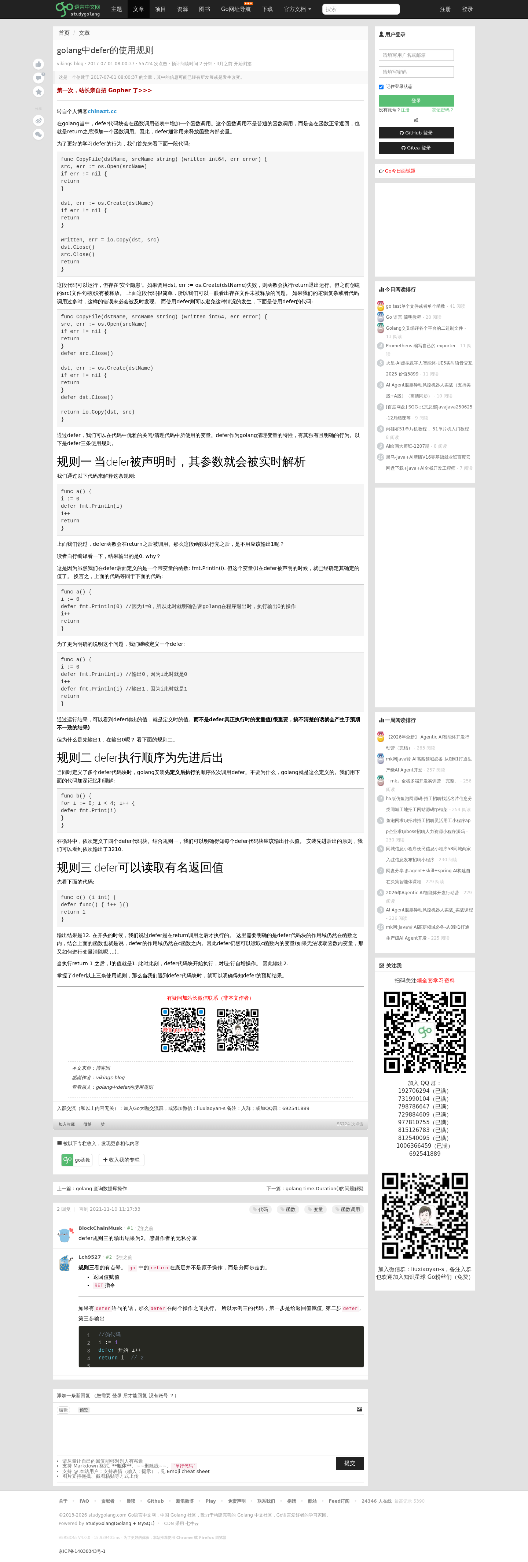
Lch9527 (89, 1257)
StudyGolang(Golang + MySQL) (119, 1523)
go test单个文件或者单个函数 (415, 306)
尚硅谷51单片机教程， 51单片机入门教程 (427, 429)
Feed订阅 (339, 1501)
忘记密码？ (443, 109)
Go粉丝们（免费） (451, 1277)
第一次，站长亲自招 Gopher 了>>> (104, 90)
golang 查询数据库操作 (101, 1188)
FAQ (84, 1501)
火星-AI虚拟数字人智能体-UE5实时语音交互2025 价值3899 (429, 368)
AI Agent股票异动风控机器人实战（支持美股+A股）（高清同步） (428, 390)
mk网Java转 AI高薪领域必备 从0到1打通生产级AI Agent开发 (429, 764)
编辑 (63, 1410)
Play (210, 1501)
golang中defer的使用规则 (124, 1087)
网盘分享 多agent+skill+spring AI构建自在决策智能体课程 (428, 876)
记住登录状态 (395, 86)
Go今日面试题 (400, 171)
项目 (160, 9)
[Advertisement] (430, 228)
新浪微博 (185, 1501)
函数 (288, 1209)
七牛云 (192, 1523)
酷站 (312, 1501)
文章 (138, 9)
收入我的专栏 (121, 1160)
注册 (445, 9)
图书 (204, 9)
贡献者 (107, 1501)
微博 (88, 1124)
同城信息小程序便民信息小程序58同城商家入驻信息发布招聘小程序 (428, 854)
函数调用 (348, 1209)
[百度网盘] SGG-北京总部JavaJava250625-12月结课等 (429, 412)
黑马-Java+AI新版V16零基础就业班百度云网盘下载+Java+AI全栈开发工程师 (428, 463)
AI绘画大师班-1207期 (408, 446)
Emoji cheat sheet (188, 1471)
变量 (315, 1209)
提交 (349, 1463)
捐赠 (291, 1501)
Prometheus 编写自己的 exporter (421, 345)
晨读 (130, 1501)
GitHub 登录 (416, 133)
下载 (267, 9)
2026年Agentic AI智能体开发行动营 (423, 892)
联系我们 (266, 1501)
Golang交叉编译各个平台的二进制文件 (424, 328)
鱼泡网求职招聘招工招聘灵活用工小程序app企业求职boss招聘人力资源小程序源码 (428, 826)
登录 (467, 9)
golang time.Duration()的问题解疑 (325, 1188)
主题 (116, 9)
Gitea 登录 (416, 148)
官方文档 (297, 9)
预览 (84, 1410)
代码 (260, 1209)
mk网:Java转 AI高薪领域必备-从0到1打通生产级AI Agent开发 (427, 933)
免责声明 (237, 1501)
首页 (64, 33)
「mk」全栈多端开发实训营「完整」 (422, 781)
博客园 (103, 1068)
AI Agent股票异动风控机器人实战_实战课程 (429, 910)
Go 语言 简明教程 (403, 317)
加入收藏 (67, 1124)
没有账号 (158, 1395)
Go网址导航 (237, 7)
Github (155, 1501)
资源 (182, 9)
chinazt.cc (102, 111)
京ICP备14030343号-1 (82, 1551)
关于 (63, 1501)
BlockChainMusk (100, 1228)
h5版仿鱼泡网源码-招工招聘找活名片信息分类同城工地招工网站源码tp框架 (429, 804)
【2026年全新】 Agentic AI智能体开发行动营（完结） (427, 742)
